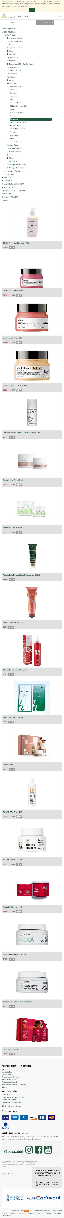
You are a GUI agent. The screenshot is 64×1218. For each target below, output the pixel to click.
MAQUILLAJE (9, 187)
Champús (12, 54)
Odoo (26, 1210)
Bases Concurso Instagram (11, 1102)
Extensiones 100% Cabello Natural (21, 64)
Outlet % (5, 200)
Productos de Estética (9, 1079)
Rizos (12, 138)
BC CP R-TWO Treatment (12, 859)
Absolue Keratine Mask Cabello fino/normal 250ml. (21, 574)
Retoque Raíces (13, 145)
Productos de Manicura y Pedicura (14, 1085)
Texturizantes (14, 155)
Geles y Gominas (15, 70)
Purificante (14, 116)
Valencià (26, 16)
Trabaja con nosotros (9, 1100)
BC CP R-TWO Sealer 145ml (13, 811)
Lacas (11, 80)
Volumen (13, 132)
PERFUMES (6, 194)
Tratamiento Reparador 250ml (14, 954)
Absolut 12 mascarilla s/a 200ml (15, 669)
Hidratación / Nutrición (18, 106)
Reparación (14, 119)
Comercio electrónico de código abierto (48, 1211)
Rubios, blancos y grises (18, 122)
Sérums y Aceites (15, 151)
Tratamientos (12, 161)
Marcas (4, 1087)
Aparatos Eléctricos (16, 48)
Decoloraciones (12, 57)
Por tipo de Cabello (13, 171)
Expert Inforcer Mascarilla (12, 337)
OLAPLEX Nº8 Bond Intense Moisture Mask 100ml (21, 432)
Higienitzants (12, 74)
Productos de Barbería (9, 1082)
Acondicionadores (15, 38)
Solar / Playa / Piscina (18, 129)
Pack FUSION (8, 764)
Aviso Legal (7, 1216)
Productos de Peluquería (10, 1077)
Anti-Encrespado (16, 86)
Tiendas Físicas (7, 1074)
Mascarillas (14, 83)
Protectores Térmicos (15, 148)
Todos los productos (9, 29)
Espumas (12, 61)
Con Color (14, 96)
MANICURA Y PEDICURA (14, 184)
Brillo (12, 90)
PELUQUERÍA (9, 32)
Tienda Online (7, 1072)
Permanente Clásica (14, 142)
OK (32, 10)
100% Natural (15, 135)
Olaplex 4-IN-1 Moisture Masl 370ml (16, 242)
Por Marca (10, 174)
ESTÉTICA (8, 181)
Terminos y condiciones (35, 1213)
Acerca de (25, 1133)
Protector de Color (16, 112)
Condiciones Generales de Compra (14, 1097)
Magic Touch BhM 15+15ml (13, 717)
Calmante (13, 93)
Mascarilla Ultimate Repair (12, 906)
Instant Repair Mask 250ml (13, 622)
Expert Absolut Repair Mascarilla (15, 385)
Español (19, 16)
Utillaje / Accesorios (16, 168)
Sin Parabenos (15, 126)
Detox (12, 99)
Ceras (11, 51)
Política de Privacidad (53, 1213)
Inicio (4, 1069)
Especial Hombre (16, 103)
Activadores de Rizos (15, 41)
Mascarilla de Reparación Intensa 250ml (17, 1001)
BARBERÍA (8, 178)
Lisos (12, 109)
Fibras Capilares (13, 67)
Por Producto (11, 35)
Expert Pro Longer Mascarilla (13, 290)
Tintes (11, 158)
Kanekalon (11, 77)
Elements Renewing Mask (12, 527)
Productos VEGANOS (10, 197)
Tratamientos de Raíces (17, 165)
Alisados (10, 44)
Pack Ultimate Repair (11, 1049)
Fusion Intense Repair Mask (13, 480)
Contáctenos (6, 1095)
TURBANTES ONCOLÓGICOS (14, 190)
